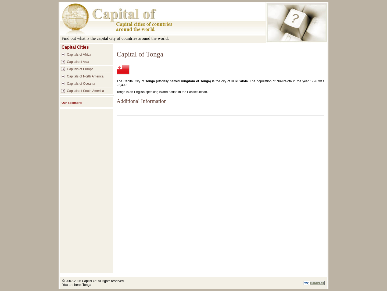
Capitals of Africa (79, 54)
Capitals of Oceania (81, 84)
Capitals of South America (85, 91)
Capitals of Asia (78, 62)
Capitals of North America (85, 76)
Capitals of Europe (80, 69)
